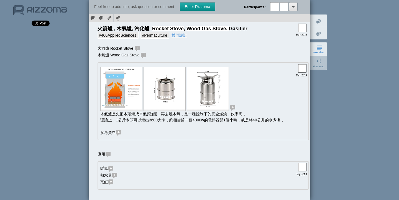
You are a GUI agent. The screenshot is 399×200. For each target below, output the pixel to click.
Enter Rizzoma (197, 6)
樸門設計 (179, 35)
